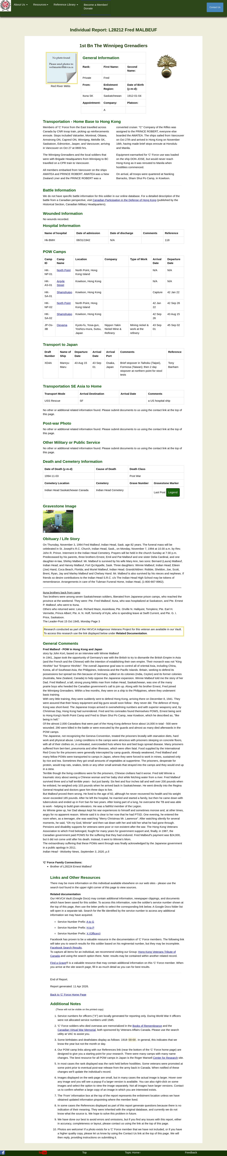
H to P (90, 927)
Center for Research (165, 1057)
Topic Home (132, 1152)
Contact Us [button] (215, 7)
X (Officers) (93, 933)
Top (84, 1152)
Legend (172, 492)
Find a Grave (58, 962)
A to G (90, 921)
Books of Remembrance (147, 1025)
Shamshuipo (64, 292)
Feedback (191, 1152)
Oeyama (62, 325)
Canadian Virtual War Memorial (77, 1029)
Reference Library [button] (66, 4)
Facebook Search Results (66, 947)
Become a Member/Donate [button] (96, 6)
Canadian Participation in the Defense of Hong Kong (124, 200)
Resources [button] (40, 4)
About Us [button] (21, 4)
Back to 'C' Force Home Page (68, 994)
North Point (64, 270)
